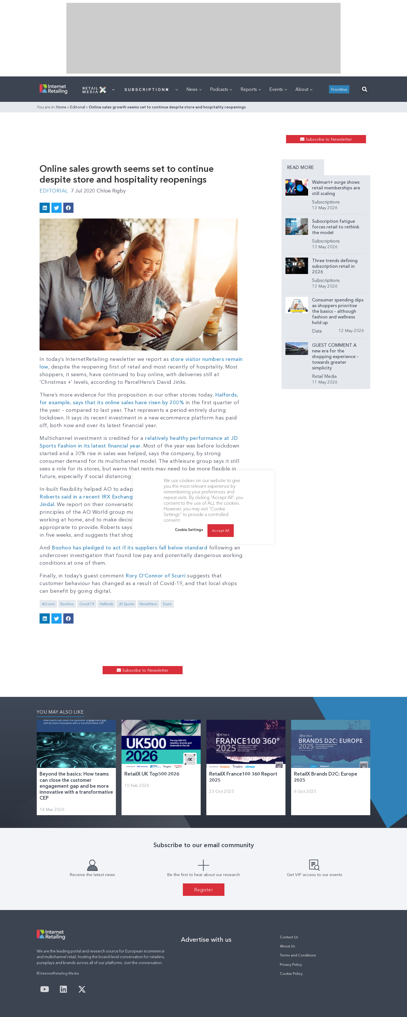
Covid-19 (86, 604)
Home (61, 107)
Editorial (77, 107)
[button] (364, 89)
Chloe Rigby (111, 191)
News (194, 89)
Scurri (167, 604)
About (303, 89)
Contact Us (289, 937)
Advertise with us (206, 939)
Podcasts (221, 89)
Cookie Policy (291, 973)
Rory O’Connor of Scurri (156, 576)
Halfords (106, 604)
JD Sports (126, 604)
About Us (287, 946)
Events (278, 89)
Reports (251, 89)
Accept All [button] (220, 530)
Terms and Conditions (298, 955)
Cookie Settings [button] (189, 529)
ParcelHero (148, 604)
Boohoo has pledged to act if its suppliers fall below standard (129, 548)
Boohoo (67, 604)
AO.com (48, 604)
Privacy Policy (291, 964)
